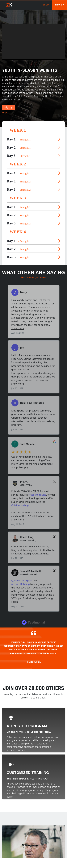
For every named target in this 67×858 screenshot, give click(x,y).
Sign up (59, 4)
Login (4, 113)
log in (46, 5)
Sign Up (8, 107)
